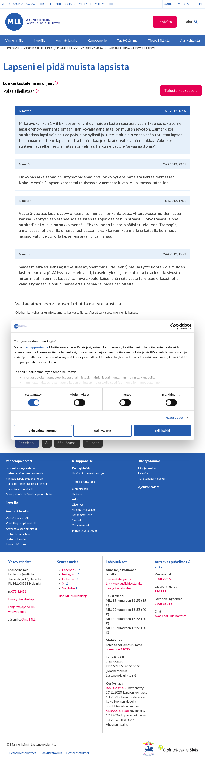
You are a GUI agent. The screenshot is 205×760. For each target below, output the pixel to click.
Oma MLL (28, 619)
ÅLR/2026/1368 (117, 710)
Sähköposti (67, 442)
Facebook (27, 442)
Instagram (69, 574)
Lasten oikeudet (16, 539)
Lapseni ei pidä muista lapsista (132, 48)
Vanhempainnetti (19, 461)
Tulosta (92, 442)
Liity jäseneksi (147, 468)
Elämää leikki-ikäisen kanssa (80, 48)
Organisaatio (80, 488)
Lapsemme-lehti (82, 515)
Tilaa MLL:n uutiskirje (72, 596)
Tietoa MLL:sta (83, 481)
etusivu (13, 48)
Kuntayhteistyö (82, 468)
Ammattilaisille (17, 511)
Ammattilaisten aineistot (21, 528)
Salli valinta (102, 430)
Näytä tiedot (174, 417)
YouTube (68, 588)
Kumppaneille (82, 461)
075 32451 (18, 591)
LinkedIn (68, 579)
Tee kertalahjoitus (118, 579)
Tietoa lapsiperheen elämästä (24, 473)
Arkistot (77, 499)
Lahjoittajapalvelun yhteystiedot (21, 609)
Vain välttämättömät (43, 430)
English (197, 4)
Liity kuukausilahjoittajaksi (124, 583)
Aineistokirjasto (16, 544)
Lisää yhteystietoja (21, 599)
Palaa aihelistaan (21, 91)
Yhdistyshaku (66, 4)
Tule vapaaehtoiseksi (151, 478)
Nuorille (12, 502)
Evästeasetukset (77, 753)
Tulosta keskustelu (181, 90)
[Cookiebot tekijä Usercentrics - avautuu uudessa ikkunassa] (173, 326)
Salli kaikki (162, 430)
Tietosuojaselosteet (22, 753)
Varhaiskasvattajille (18, 518)
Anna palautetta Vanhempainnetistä (29, 494)
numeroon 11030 (118, 649)
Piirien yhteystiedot (84, 530)
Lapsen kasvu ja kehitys (20, 468)
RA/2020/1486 (116, 688)
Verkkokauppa (12, 4)
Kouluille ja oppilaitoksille (21, 523)
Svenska (183, 4)
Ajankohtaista (149, 487)
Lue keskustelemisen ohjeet (31, 83)
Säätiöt (76, 520)
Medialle (85, 4)
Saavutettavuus (51, 753)
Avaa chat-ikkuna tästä (170, 616)
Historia (77, 494)
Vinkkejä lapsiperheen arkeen (24, 478)
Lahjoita (165, 21)
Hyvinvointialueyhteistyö (88, 473)
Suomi (168, 4)
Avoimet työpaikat (83, 509)
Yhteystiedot (105, 4)
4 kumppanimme (35, 347)
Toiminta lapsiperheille (20, 489)
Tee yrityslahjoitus (118, 588)
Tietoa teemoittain (18, 534)
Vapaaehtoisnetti (39, 4)
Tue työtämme (149, 461)
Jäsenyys (78, 504)
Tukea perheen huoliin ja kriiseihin (27, 483)
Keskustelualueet (38, 48)
